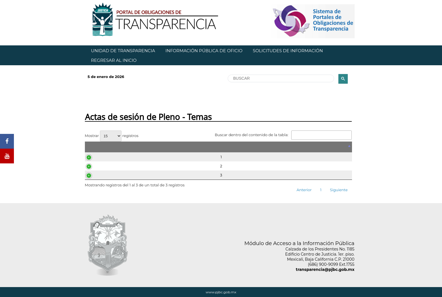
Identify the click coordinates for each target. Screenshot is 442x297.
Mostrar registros (112, 135)
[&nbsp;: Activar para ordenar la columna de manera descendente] (218, 147)
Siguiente (338, 190)
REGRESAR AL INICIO (114, 60)
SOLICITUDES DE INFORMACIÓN (288, 50)
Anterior (304, 190)
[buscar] (280, 79)
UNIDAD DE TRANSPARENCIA (123, 50)
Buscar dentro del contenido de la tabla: (283, 134)
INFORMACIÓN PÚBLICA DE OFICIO (204, 50)
